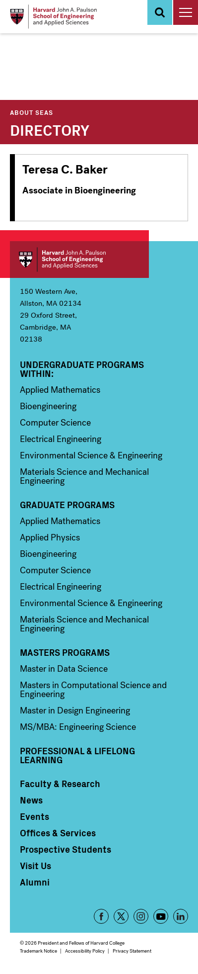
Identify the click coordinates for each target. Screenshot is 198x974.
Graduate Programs (67, 504)
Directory (49, 129)
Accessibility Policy (85, 951)
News (31, 800)
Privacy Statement (132, 951)
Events (34, 816)
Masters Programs (65, 652)
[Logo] (53, 16)
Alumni (35, 882)
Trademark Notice (38, 951)
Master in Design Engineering (75, 710)
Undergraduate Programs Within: (82, 369)
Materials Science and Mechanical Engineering (84, 476)
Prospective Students (65, 849)
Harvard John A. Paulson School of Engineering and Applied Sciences (79, 259)
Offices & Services (58, 832)
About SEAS (31, 112)
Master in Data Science (64, 668)
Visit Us (35, 865)
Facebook (101, 916)
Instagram (140, 916)
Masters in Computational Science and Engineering (93, 690)
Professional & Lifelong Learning (77, 755)
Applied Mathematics (60, 389)
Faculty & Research (60, 783)
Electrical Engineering (60, 439)
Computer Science (55, 422)
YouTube (160, 916)
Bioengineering (48, 406)
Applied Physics (50, 537)
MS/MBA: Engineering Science (78, 726)
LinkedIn (180, 916)
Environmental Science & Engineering (91, 455)
